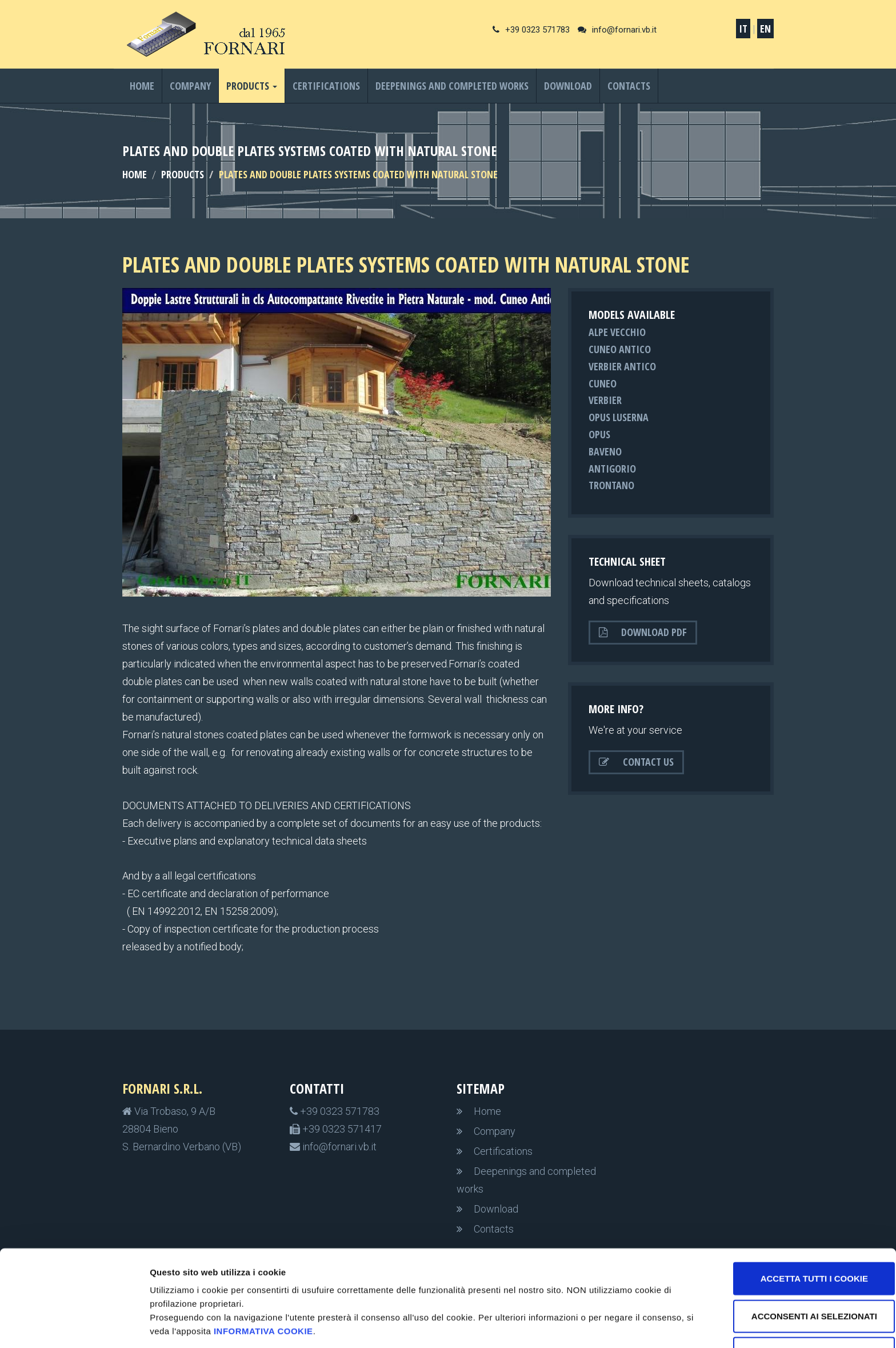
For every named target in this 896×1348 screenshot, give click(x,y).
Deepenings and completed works (452, 86)
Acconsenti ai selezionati (800, 1273)
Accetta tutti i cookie (800, 1236)
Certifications (326, 86)
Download (568, 86)
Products (182, 174)
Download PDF (643, 632)
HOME (134, 174)
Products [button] (251, 86)
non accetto (800, 1310)
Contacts (628, 86)
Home (142, 86)
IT (743, 28)
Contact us (636, 762)
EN (765, 28)
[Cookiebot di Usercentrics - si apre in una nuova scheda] (74, 1325)
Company (190, 86)
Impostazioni (607, 1325)
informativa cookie (272, 1288)
